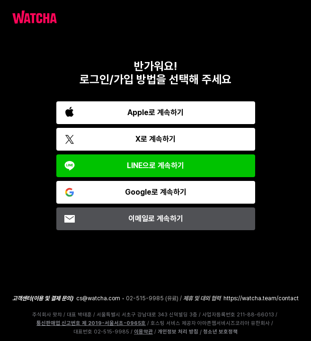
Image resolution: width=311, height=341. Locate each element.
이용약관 (143, 332)
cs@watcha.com (98, 298)
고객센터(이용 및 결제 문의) (42, 298)
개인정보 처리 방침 (178, 332)
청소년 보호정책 (220, 332)
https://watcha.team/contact (261, 298)
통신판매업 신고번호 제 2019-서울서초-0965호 (91, 323)
